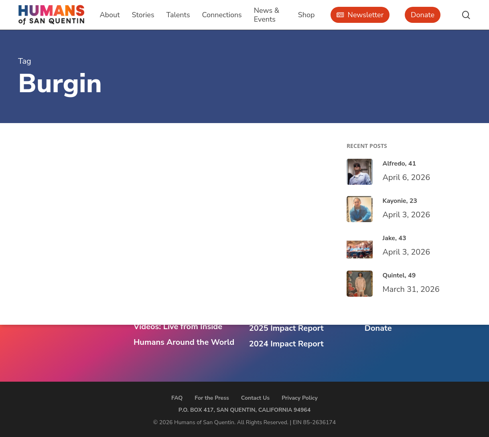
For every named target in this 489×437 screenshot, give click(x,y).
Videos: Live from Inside (178, 326)
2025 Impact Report (286, 328)
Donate (378, 328)
